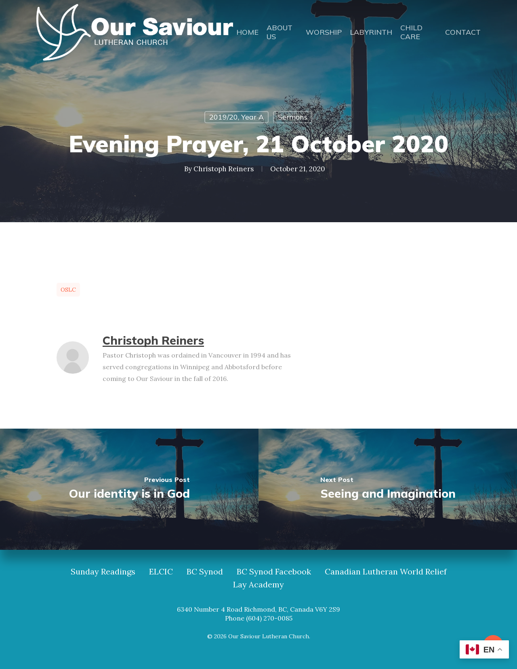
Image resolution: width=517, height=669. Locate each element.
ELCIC (161, 571)
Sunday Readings (103, 571)
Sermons (292, 117)
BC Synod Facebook (274, 571)
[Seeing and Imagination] (387, 489)
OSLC (68, 289)
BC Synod (205, 571)
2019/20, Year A (236, 117)
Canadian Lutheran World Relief (386, 571)
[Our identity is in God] (129, 489)
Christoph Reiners (223, 168)
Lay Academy (258, 584)
